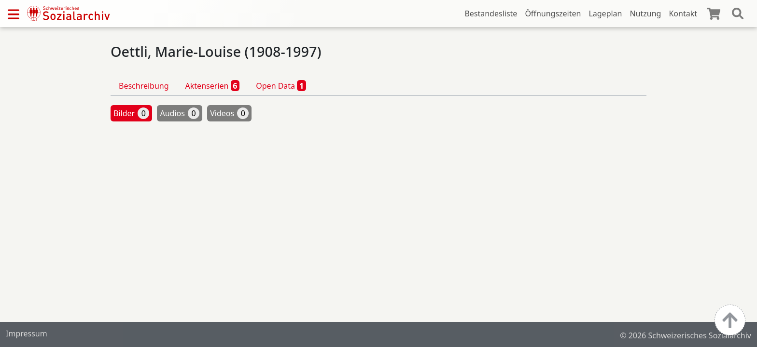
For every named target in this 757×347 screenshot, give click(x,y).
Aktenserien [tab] (212, 85)
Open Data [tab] (281, 85)
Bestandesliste (490, 13)
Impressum (26, 333)
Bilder (131, 113)
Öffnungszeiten (553, 13)
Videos (229, 113)
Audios (179, 113)
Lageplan (605, 13)
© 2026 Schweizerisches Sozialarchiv (685, 335)
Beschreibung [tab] (144, 85)
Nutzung (645, 13)
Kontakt (683, 13)
